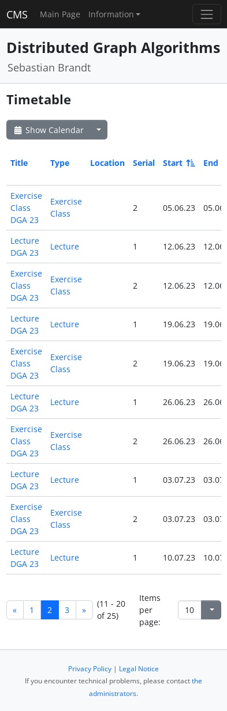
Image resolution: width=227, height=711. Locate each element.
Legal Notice (139, 669)
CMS (17, 14)
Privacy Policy (89, 669)
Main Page (60, 14)
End (210, 162)
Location (107, 162)
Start (178, 163)
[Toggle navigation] (206, 14)
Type (59, 162)
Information (111, 14)
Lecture (64, 246)
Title (19, 162)
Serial (144, 162)
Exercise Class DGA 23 (26, 207)
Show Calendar (48, 129)
